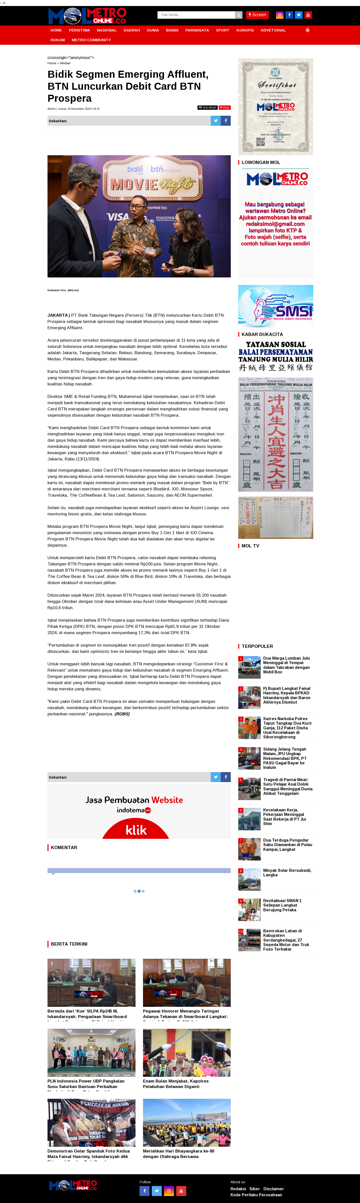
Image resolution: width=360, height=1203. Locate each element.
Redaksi (238, 1189)
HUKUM (57, 40)
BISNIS (172, 30)
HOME (56, 30)
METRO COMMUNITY (91, 40)
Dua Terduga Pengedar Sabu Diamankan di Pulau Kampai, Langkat (287, 844)
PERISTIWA (79, 30)
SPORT (223, 30)
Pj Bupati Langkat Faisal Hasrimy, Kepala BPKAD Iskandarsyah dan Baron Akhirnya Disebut (286, 695)
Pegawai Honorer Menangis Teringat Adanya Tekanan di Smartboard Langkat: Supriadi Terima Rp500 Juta (185, 1017)
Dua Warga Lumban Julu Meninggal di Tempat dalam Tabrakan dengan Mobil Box (286, 665)
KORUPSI (245, 30)
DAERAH (132, 30)
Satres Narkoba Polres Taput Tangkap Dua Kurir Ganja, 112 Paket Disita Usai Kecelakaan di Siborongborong (287, 728)
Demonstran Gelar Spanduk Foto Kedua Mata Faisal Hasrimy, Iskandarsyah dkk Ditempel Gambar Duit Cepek (89, 1157)
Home (52, 63)
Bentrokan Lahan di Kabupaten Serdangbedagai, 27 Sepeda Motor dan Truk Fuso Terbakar (286, 940)
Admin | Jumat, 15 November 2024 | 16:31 (74, 108)
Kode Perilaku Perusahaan (256, 1195)
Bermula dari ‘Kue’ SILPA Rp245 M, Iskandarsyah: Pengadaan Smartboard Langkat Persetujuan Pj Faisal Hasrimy (88, 1017)
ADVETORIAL (273, 30)
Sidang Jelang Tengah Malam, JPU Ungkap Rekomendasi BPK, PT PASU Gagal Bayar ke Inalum (285, 758)
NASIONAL (107, 30)
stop (224, 107)
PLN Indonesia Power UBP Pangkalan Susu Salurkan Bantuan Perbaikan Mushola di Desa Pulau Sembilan (86, 1087)
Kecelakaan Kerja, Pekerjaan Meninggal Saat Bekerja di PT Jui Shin (284, 817)
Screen (257, 14)
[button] (307, 27)
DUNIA (153, 30)
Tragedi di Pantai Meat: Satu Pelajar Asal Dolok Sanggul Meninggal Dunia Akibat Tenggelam (287, 787)
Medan (65, 63)
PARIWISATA (197, 30)
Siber (255, 1189)
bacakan (207, 107)
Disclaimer (274, 1189)
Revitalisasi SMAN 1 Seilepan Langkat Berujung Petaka (282, 905)
